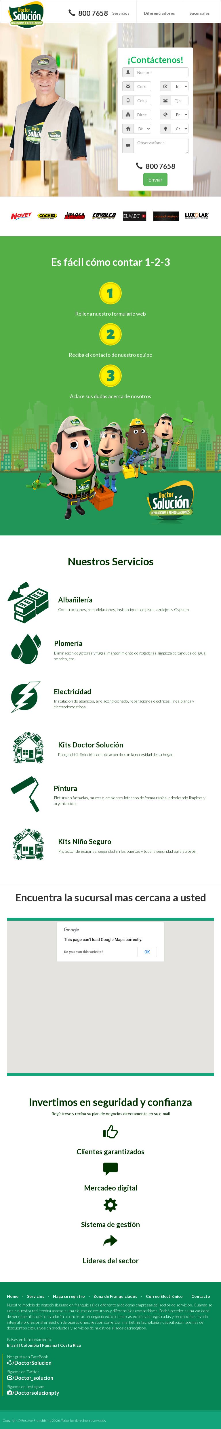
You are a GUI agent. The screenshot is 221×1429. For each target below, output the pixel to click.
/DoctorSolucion (32, 1363)
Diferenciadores (159, 13)
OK (147, 952)
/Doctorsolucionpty (35, 1393)
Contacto (200, 1296)
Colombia (30, 1345)
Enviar (155, 179)
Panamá (49, 1345)
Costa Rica (70, 1345)
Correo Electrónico (164, 1296)
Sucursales (199, 13)
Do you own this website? (83, 952)
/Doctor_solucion (32, 1378)
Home (12, 1296)
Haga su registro (69, 1296)
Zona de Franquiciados (115, 1296)
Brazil (12, 1345)
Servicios (120, 13)
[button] (108, 997)
